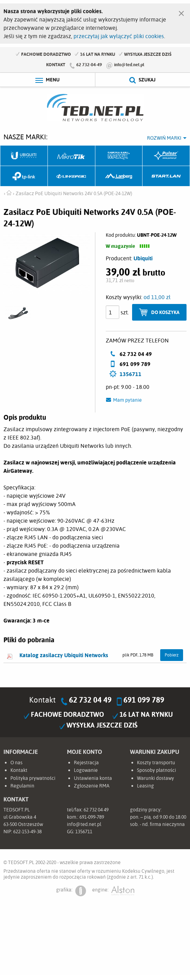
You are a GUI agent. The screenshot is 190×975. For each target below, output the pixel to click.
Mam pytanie (127, 400)
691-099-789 (91, 818)
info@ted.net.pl (129, 64)
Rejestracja (86, 763)
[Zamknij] (181, 11)
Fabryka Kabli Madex (119, 156)
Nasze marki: (25, 136)
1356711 (130, 374)
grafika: (71, 891)
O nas (16, 763)
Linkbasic (71, 176)
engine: (113, 891)
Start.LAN (166, 176)
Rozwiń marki (164, 138)
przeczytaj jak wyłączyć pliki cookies (119, 36)
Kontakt (55, 64)
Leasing (145, 786)
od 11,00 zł (157, 297)
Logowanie (86, 771)
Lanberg (119, 176)
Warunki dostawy (155, 778)
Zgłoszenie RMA (92, 786)
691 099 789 (143, 700)
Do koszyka (165, 312)
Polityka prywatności (32, 778)
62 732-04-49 (89, 64)
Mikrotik (71, 156)
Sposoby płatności (156, 771)
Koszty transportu (156, 763)
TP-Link (24, 176)
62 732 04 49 (90, 700)
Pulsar (166, 156)
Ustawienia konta (93, 778)
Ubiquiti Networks (24, 156)
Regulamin (22, 786)
